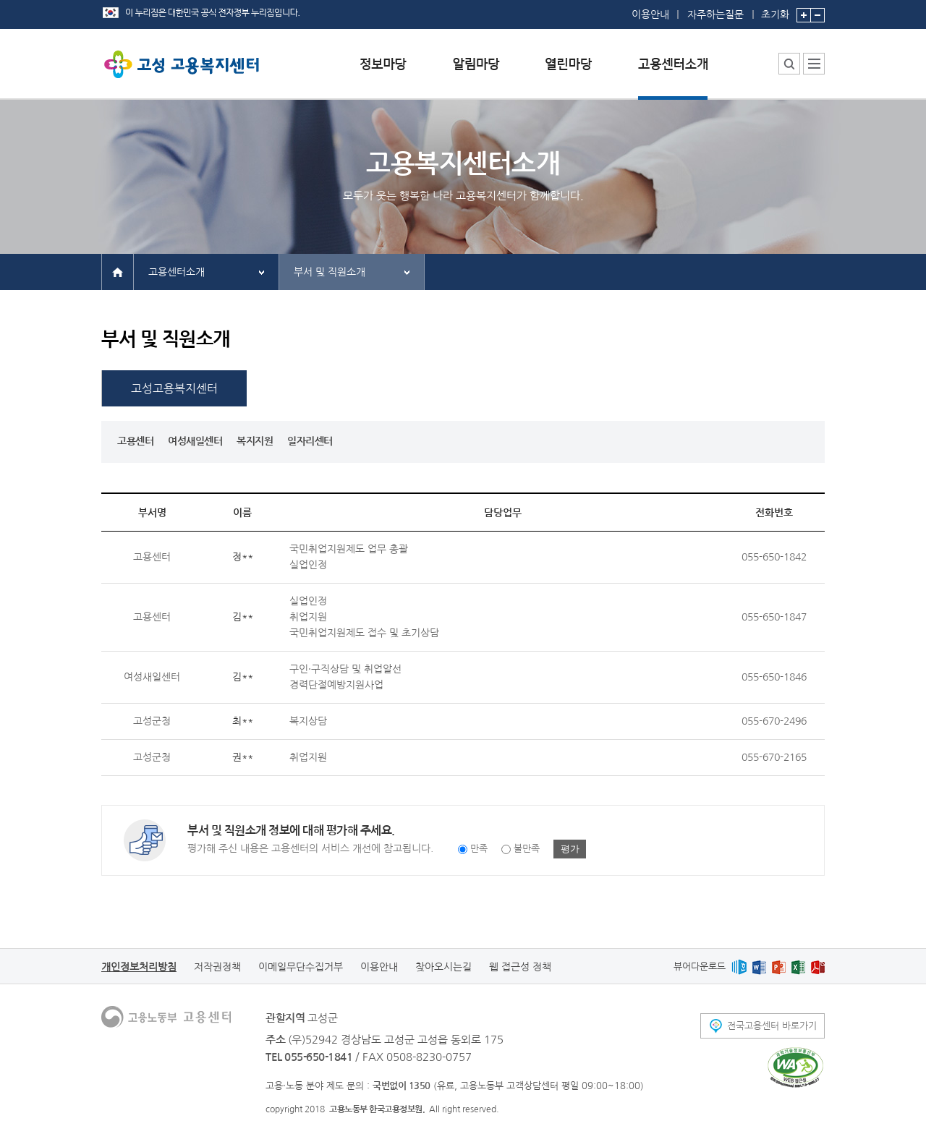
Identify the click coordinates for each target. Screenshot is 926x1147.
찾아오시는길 (443, 967)
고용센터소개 (176, 272)
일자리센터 (310, 441)
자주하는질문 (715, 14)
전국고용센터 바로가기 (772, 1026)
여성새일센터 (195, 441)
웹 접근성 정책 (520, 967)
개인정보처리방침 (139, 967)
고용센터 (135, 441)
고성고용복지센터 (174, 388)
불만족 (527, 849)
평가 (570, 848)
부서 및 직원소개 (329, 272)
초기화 (775, 10)
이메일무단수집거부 (300, 967)
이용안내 (650, 14)
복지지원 (255, 441)
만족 (479, 849)
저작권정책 (217, 967)
